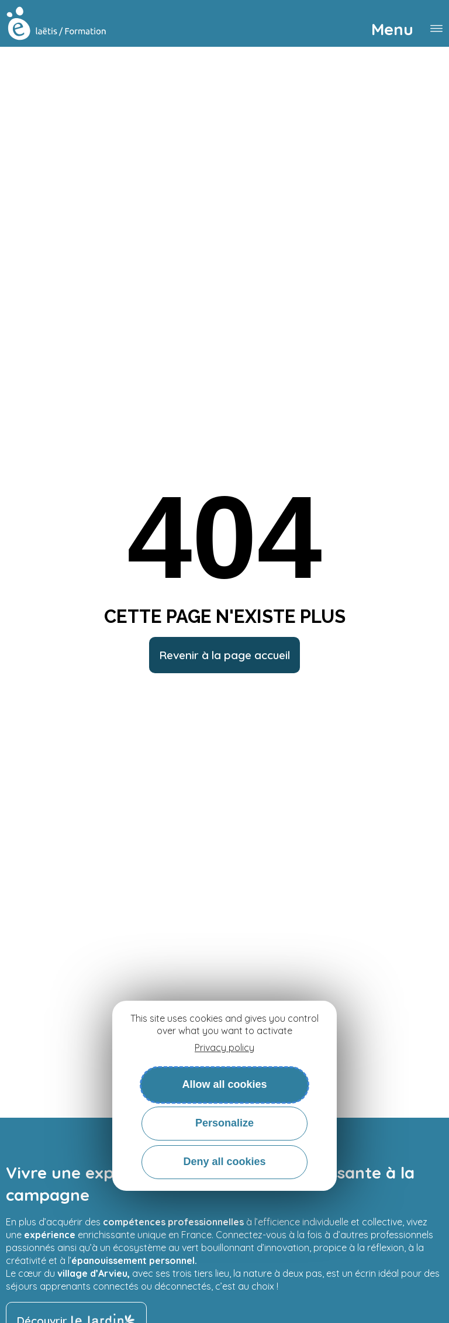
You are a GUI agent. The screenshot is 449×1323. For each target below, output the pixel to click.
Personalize (224, 1123)
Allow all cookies (224, 1084)
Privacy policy (224, 1047)
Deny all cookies (224, 1161)
